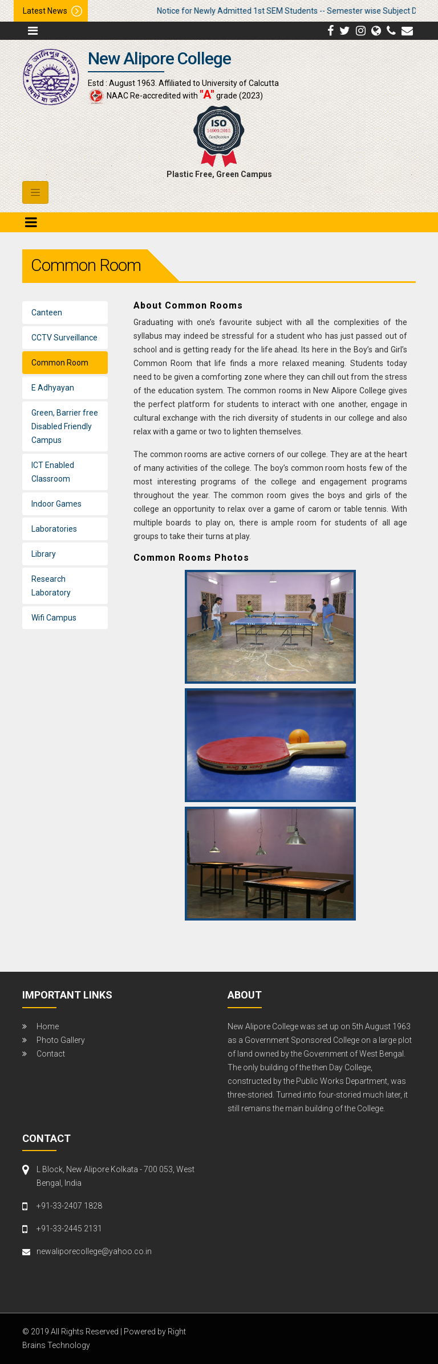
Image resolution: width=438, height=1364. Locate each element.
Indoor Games (56, 503)
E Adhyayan (52, 387)
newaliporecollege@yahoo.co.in (94, 1251)
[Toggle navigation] (35, 192)
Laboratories (54, 528)
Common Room (59, 362)
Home (47, 1026)
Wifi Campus (53, 617)
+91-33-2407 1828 (69, 1205)
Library (43, 553)
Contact (50, 1053)
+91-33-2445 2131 (69, 1228)
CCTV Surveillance (64, 337)
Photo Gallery (60, 1040)
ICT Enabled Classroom (52, 472)
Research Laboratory (51, 585)
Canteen (46, 312)
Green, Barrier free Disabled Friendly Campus (64, 426)
